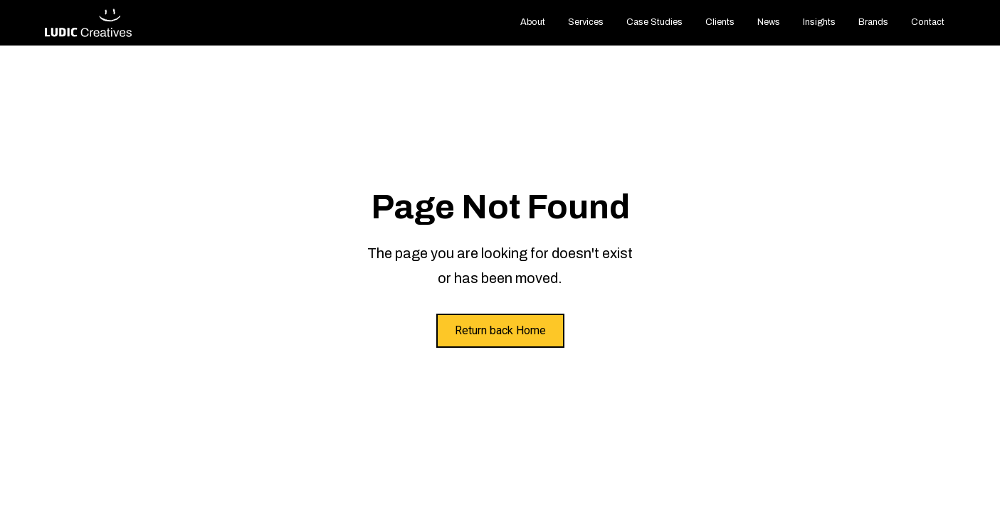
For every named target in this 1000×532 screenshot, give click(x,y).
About (532, 22)
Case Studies (654, 22)
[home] (89, 23)
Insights (819, 22)
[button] (586, 22)
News (768, 22)
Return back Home (500, 330)
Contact (927, 22)
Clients (720, 22)
